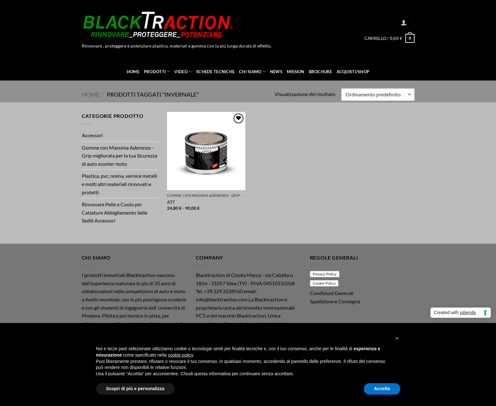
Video (183, 71)
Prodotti (157, 71)
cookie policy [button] (180, 355)
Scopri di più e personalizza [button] (135, 388)
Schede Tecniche (215, 71)
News (276, 71)
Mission (296, 71)
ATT (171, 202)
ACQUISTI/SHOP (353, 71)
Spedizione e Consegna (335, 301)
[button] (404, 22)
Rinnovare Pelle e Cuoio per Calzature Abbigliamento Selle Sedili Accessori (114, 212)
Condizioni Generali (331, 293)
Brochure (320, 71)
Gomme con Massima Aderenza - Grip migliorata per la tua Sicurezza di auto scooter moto (119, 156)
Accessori (92, 135)
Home (133, 71)
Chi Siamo (252, 71)
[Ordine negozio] (377, 94)
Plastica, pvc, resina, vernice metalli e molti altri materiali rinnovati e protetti (119, 184)
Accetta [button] (382, 388)
